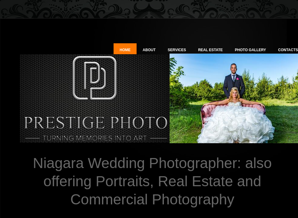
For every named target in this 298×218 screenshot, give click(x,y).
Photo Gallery (250, 50)
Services (177, 50)
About (149, 50)
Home (125, 50)
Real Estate (210, 50)
